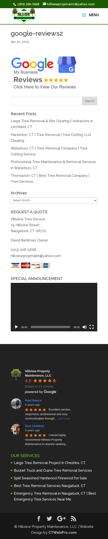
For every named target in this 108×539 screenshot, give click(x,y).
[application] (54, 307)
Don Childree (34, 426)
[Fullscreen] (91, 327)
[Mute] (84, 327)
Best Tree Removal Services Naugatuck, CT (50, 486)
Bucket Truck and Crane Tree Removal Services (53, 470)
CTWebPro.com (62, 532)
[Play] (16, 327)
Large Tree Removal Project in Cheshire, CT (50, 463)
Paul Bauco (33, 400)
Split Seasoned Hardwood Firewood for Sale (50, 478)
